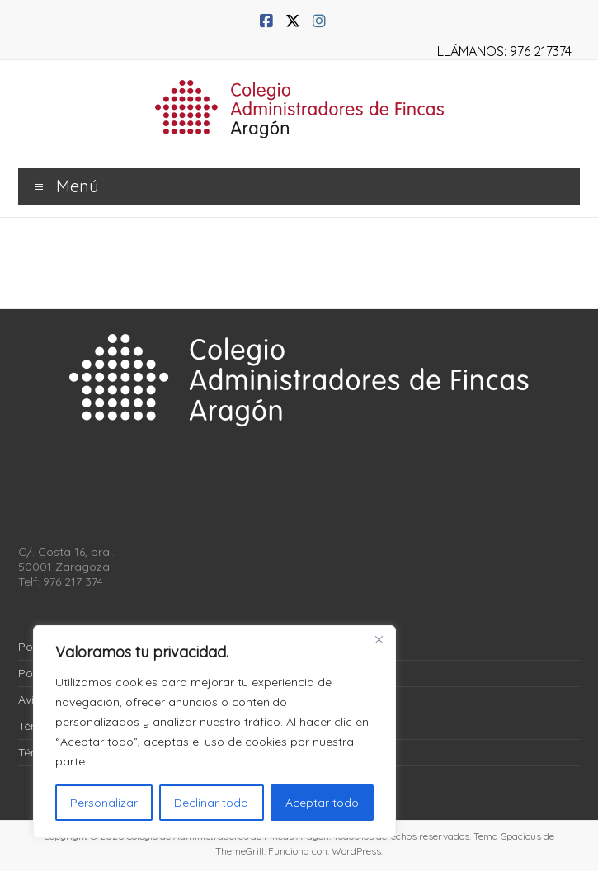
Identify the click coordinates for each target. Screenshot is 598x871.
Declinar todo (211, 802)
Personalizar (104, 802)
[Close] (378, 639)
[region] (214, 731)
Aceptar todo (322, 802)
